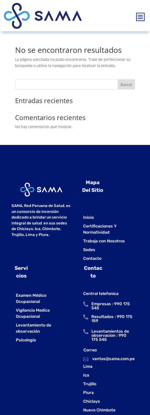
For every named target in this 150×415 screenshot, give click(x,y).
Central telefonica (101, 293)
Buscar (126, 84)
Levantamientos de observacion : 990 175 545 (110, 335)
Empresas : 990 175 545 (110, 305)
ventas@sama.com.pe (113, 358)
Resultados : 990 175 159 (111, 318)
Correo (90, 350)
